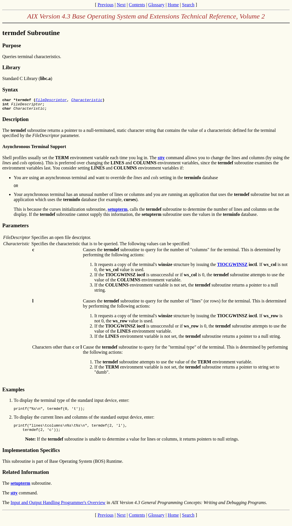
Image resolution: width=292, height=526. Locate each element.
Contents (137, 4)
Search (188, 4)
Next (121, 4)
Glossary (156, 4)
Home (173, 4)
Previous (105, 4)
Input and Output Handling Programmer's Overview (58, 508)
